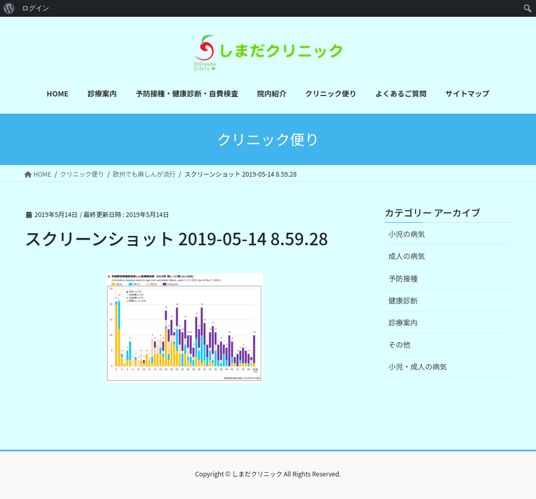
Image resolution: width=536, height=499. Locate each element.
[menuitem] (9, 8)
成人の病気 (406, 256)
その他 (399, 344)
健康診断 (403, 300)
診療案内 (403, 322)
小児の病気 (406, 234)
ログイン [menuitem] (35, 8)
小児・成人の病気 (417, 366)
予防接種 (403, 278)
